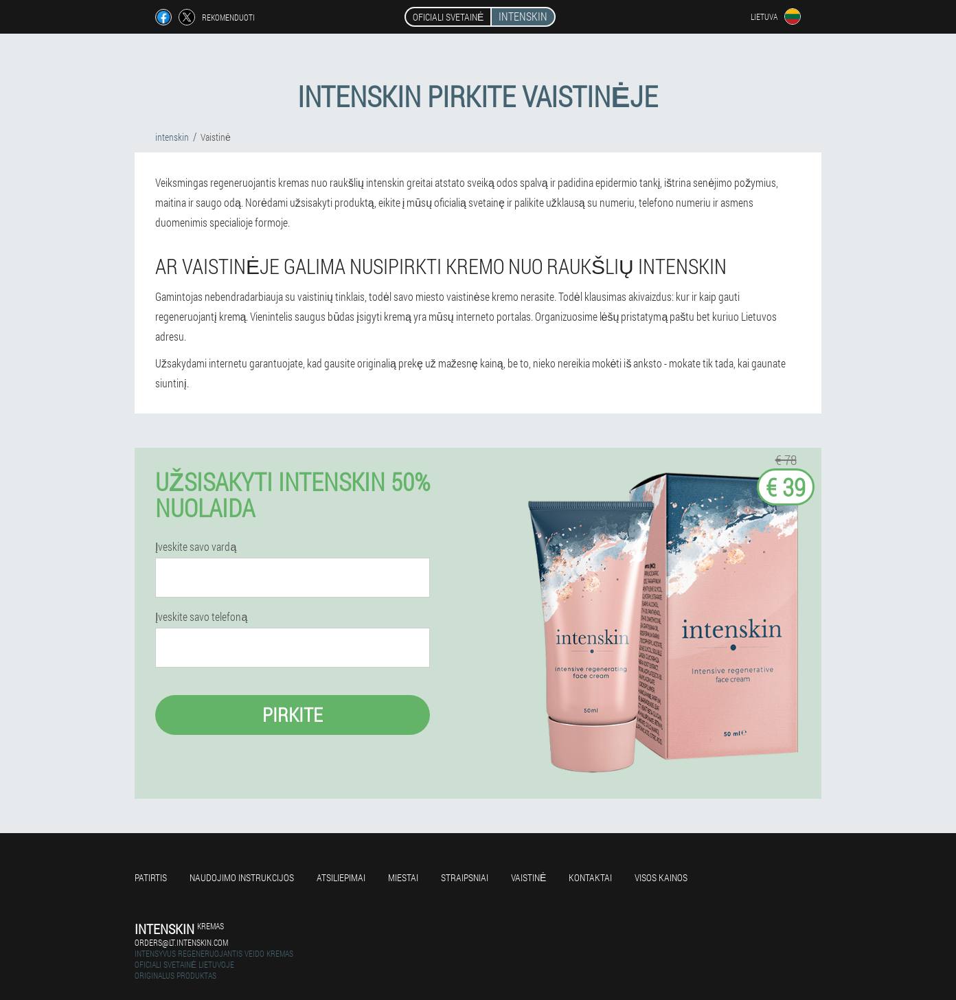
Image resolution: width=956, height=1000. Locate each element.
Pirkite (292, 714)
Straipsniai (464, 877)
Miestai (403, 877)
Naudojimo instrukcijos (242, 877)
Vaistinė (528, 877)
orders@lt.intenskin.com (181, 942)
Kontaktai (590, 877)
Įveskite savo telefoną (201, 616)
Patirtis (151, 877)
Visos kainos (661, 877)
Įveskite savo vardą (195, 546)
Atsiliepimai (341, 877)
